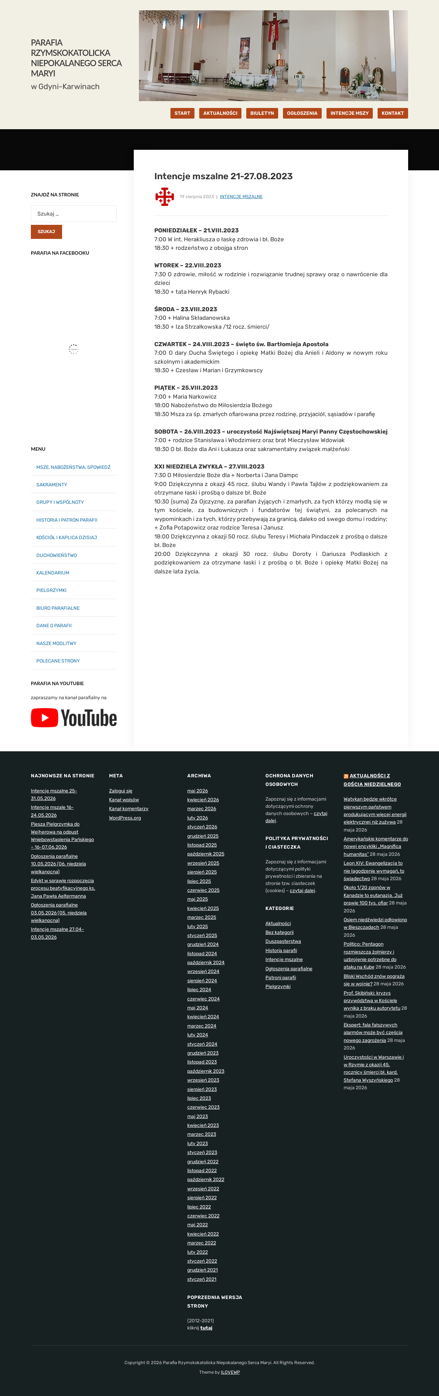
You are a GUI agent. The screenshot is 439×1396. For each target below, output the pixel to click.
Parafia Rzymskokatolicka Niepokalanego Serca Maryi (76, 57)
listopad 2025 (202, 845)
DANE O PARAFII (54, 626)
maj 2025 (197, 899)
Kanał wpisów (124, 800)
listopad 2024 (202, 954)
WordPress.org (125, 818)
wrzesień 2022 (203, 1189)
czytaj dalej (302, 891)
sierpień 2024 (202, 981)
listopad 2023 (202, 1062)
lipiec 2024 (199, 990)
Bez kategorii (279, 932)
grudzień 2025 (202, 836)
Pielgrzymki (277, 987)
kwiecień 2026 (203, 800)
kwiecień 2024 (203, 1017)
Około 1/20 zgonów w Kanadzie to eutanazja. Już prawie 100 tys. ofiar (373, 895)
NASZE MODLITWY (56, 643)
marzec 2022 (201, 1243)
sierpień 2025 (202, 872)
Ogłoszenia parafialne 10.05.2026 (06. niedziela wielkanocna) (58, 864)
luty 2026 (197, 818)
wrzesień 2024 (203, 971)
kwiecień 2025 (203, 908)
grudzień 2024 (203, 944)
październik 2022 (205, 1179)
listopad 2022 (202, 1171)
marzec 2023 (201, 1134)
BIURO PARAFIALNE (58, 608)
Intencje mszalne (241, 196)
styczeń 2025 (202, 935)
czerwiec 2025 (203, 890)
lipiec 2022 (199, 1207)
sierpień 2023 (202, 1089)
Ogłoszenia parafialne (288, 969)
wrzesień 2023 (203, 1080)
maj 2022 (197, 1225)
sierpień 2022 (202, 1198)
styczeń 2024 (202, 1044)
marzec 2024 (201, 1026)
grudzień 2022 (202, 1162)
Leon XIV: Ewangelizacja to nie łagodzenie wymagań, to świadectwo (374, 871)
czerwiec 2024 (203, 999)
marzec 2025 (201, 917)
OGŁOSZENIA (302, 113)
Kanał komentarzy (129, 809)
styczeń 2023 (202, 1152)
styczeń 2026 (202, 827)
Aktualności (278, 923)
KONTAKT (393, 113)
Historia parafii (281, 951)
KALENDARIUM (52, 573)
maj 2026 (197, 791)
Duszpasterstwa (283, 941)
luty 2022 (197, 1252)
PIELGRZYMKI (51, 590)
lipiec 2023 (199, 1098)
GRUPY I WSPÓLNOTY (60, 502)
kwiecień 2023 (203, 1125)
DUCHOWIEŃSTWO (56, 555)
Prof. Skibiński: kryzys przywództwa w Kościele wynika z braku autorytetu (372, 1000)
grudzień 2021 (202, 1270)
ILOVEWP (230, 1372)
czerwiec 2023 (203, 1107)
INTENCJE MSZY (350, 113)
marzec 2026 (201, 809)
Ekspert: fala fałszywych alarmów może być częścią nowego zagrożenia (373, 1032)
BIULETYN (262, 113)
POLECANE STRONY (58, 661)
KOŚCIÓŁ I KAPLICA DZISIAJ (66, 538)
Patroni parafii (280, 978)
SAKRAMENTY (51, 485)
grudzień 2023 (202, 1053)
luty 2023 (197, 1143)
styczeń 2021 (201, 1279)
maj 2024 (197, 1008)
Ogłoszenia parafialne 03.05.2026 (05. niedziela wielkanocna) (59, 912)
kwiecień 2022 (203, 1234)
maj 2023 (197, 1116)
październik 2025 (205, 854)
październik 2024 (206, 963)
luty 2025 (197, 927)
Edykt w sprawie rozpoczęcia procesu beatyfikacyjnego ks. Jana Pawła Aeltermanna (63, 888)
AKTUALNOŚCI (220, 113)
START (182, 113)
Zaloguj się (120, 791)
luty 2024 (197, 1035)
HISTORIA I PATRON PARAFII (66, 520)
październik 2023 (205, 1071)
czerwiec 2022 (203, 1216)
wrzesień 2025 (203, 863)
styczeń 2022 (202, 1261)
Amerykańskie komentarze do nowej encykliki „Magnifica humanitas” (376, 846)
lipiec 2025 (199, 881)
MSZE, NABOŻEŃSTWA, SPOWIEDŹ (73, 467)
